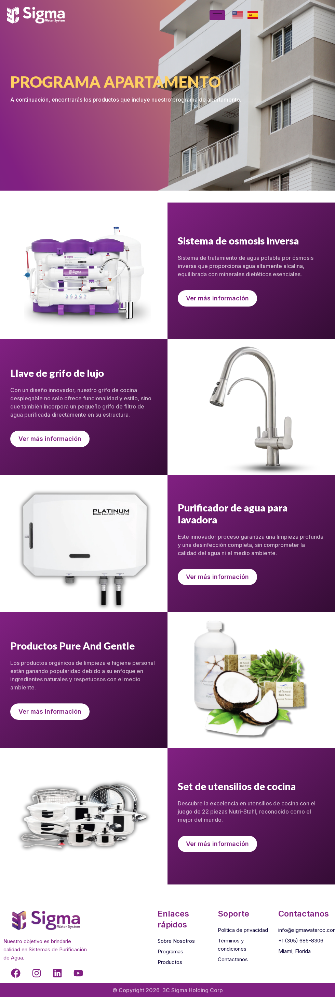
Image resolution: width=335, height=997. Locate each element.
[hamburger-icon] (217, 15)
